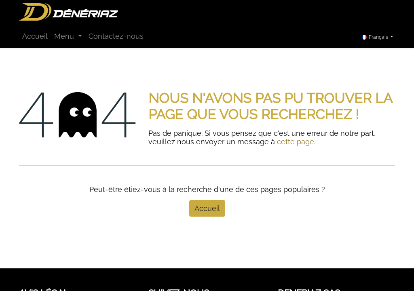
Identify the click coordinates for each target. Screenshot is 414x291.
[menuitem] (35, 36)
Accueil (207, 208)
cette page (295, 141)
